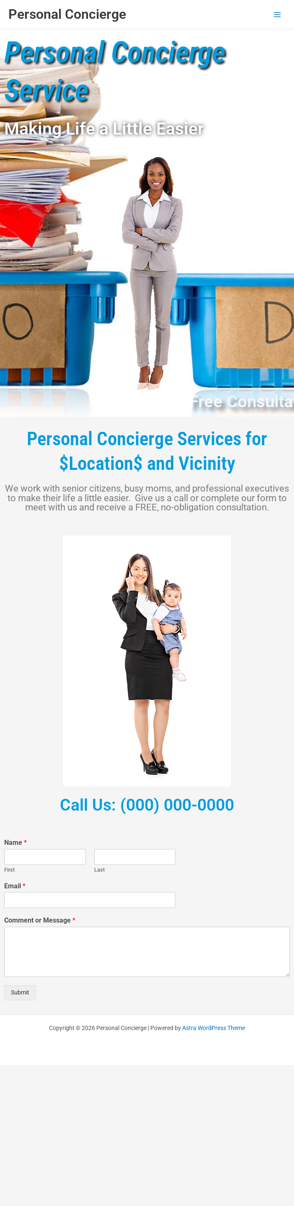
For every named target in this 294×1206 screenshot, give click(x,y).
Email (15, 886)
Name (15, 842)
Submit (20, 992)
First (9, 870)
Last (99, 870)
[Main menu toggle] (277, 14)
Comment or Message (39, 920)
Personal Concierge (67, 14)
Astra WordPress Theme (213, 1028)
